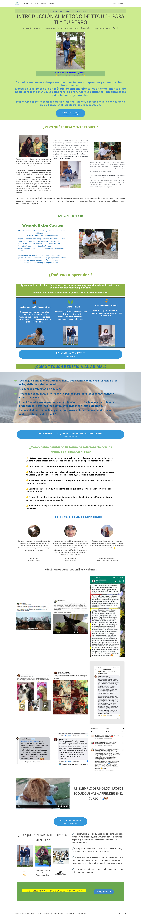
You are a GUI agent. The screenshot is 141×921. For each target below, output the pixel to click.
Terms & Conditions (57, 913)
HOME (26, 3)
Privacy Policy (70, 913)
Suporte (46, 913)
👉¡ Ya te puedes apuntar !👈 (70, 75)
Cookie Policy (81, 913)
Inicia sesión (118, 3)
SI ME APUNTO (104, 892)
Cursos (39, 913)
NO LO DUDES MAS (70, 821)
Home (33, 913)
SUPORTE (52, 3)
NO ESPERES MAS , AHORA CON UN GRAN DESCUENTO (70, 434)
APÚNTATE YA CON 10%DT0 (70, 354)
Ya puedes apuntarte (70, 113)
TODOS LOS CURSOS (38, 3)
